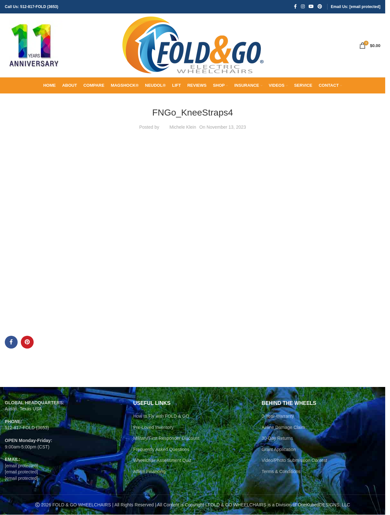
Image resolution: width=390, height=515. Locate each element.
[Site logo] (33, 45)
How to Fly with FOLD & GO (161, 416)
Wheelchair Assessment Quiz (162, 460)
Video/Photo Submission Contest (294, 460)
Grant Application (278, 449)
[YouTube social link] (311, 7)
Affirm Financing (149, 471)
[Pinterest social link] (320, 7)
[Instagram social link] (303, 7)
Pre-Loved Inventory (153, 427)
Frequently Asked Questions (161, 449)
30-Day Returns (277, 438)
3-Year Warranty (277, 416)
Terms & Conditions (280, 471)
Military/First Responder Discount (166, 438)
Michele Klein (183, 127)
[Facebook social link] (295, 7)
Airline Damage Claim (283, 427)
